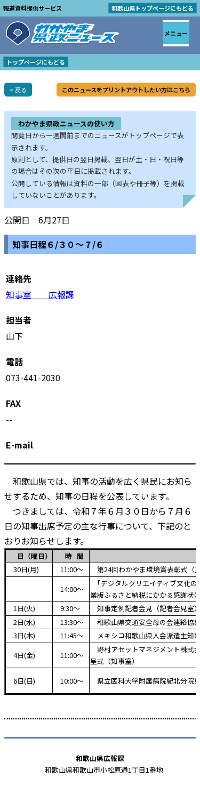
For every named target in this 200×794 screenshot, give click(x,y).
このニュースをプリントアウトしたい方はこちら (126, 89)
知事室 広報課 (40, 294)
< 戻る (18, 89)
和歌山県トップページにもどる (152, 8)
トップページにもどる (35, 62)
